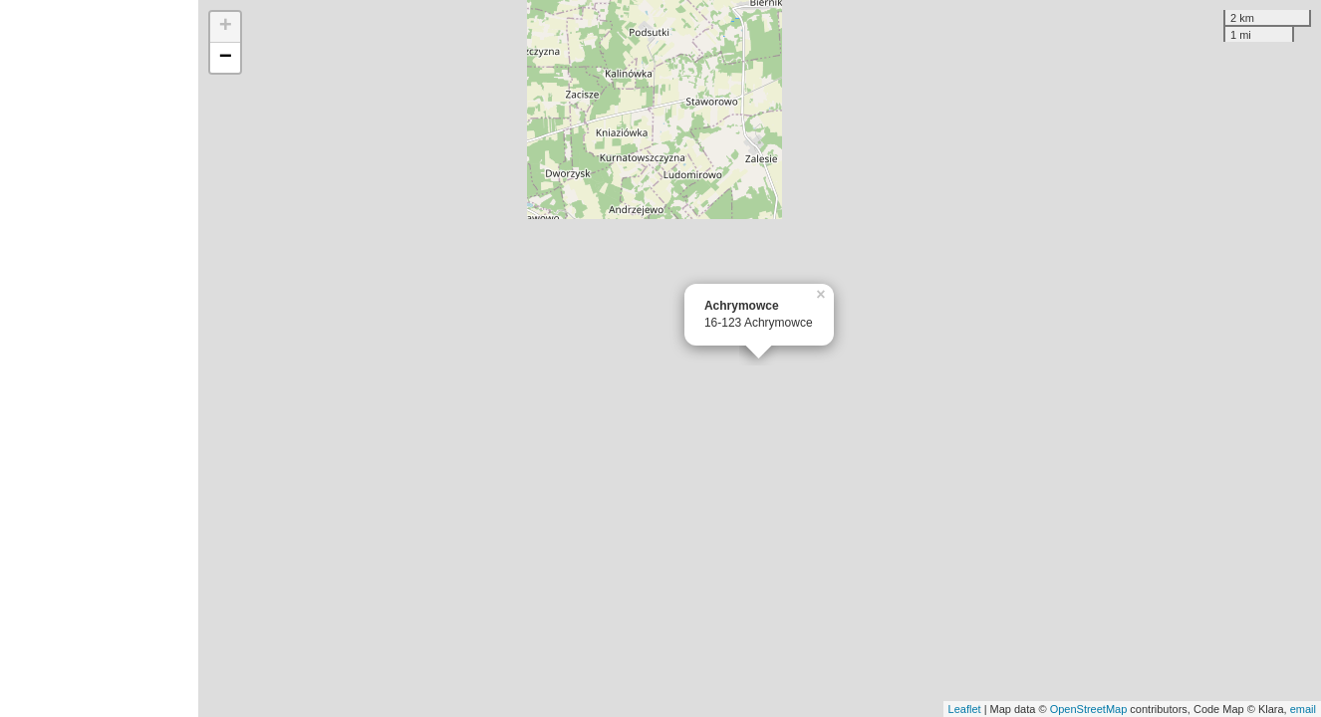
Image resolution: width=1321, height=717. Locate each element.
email (1303, 709)
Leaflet (964, 709)
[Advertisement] (99, 358)
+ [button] (225, 27)
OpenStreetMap (1089, 709)
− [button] (225, 58)
